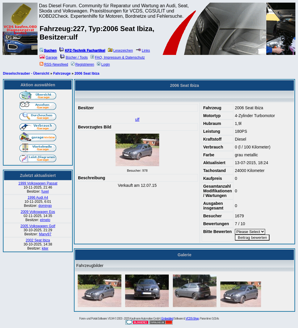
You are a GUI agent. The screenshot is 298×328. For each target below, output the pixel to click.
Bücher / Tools (74, 57)
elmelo (45, 220)
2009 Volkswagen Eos (38, 212)
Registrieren (82, 64)
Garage (48, 57)
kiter (45, 248)
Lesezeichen (120, 51)
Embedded (167, 318)
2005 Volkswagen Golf (37, 226)
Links (143, 51)
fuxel (45, 191)
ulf (137, 119)
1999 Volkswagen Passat (37, 183)
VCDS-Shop (191, 318)
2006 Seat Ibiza (86, 73)
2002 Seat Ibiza (38, 240)
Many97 (45, 234)
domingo (45, 206)
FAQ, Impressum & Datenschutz (118, 57)
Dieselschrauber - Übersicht (26, 73)
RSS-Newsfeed (54, 64)
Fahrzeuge (62, 73)
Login (103, 64)
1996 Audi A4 (38, 198)
